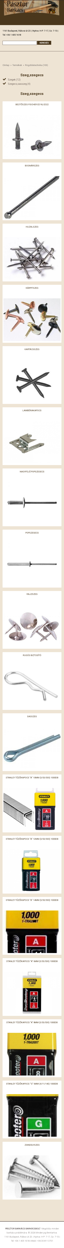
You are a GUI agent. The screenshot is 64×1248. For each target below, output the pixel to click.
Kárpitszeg (32, 288)
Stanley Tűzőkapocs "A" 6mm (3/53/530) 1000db (32, 961)
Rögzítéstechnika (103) (36, 65)
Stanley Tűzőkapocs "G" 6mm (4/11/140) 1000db (32, 1083)
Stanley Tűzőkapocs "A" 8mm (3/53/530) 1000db (32, 1022)
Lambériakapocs (32, 410)
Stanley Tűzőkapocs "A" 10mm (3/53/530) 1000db (32, 777)
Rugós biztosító (32, 655)
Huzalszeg (32, 227)
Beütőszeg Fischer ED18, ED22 (32, 104)
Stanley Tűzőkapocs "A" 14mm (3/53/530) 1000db (32, 900)
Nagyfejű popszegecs (32, 471)
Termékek (17, 65)
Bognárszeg (32, 165)
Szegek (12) (14, 79)
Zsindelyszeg (32, 1144)
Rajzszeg (32, 594)
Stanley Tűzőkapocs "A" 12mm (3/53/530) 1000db (32, 838)
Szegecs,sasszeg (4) (19, 84)
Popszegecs (32, 532)
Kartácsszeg (32, 349)
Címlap (6, 65)
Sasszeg (32, 716)
